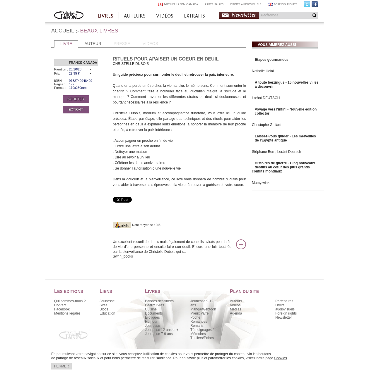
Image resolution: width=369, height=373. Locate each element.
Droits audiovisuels (285, 307)
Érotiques (152, 317)
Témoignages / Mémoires (201, 332)
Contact (60, 305)
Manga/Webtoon (203, 309)
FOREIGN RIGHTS (285, 4)
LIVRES (105, 16)
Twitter (307, 5)
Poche (195, 317)
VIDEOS (150, 43)
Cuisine (151, 309)
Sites (103, 305)
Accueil (68, 15)
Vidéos (235, 305)
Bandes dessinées (159, 301)
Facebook (315, 5)
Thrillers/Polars (202, 338)
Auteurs (236, 301)
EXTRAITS (194, 16)
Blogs (104, 309)
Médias (235, 309)
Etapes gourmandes (271, 60)
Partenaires (284, 301)
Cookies (280, 358)
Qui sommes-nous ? (70, 301)
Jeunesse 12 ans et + (161, 330)
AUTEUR (92, 43)
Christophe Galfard (266, 125)
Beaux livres (154, 305)
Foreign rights (286, 313)
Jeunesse (107, 301)
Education (107, 313)
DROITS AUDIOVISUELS (245, 4)
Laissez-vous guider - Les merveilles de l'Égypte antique (285, 138)
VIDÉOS (164, 16)
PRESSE (122, 43)
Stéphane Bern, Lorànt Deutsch (276, 152)
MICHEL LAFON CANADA (181, 4)
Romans (197, 326)
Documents (154, 313)
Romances (198, 322)
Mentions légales (67, 313)
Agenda (236, 313)
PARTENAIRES (214, 4)
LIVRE (66, 43)
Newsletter (244, 15)
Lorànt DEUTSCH (266, 98)
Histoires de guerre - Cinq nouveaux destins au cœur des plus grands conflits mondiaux (283, 167)
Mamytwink (260, 183)
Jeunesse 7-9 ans (159, 334)
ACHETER (75, 99)
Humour (151, 322)
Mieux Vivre (199, 313)
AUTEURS (135, 16)
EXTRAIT (76, 110)
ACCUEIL (62, 31)
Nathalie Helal (263, 71)
